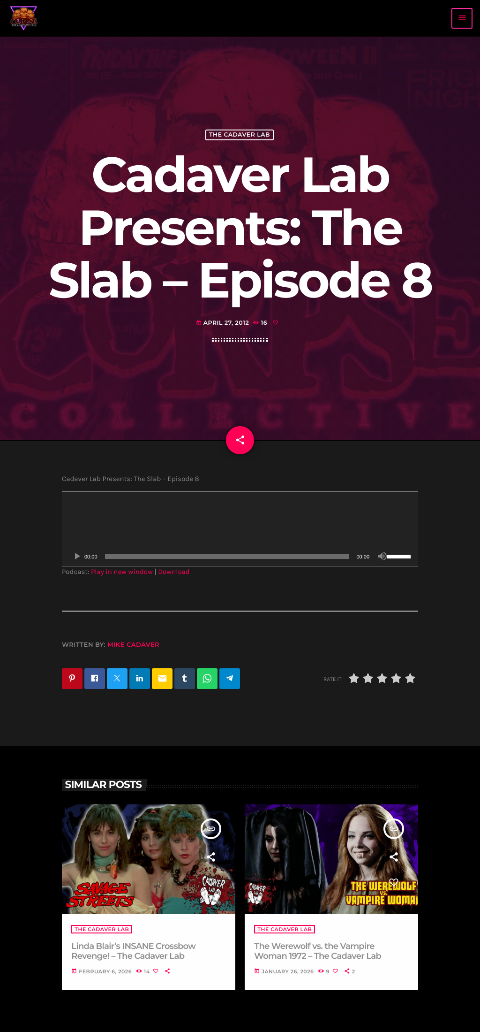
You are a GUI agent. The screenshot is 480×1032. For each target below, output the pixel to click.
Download (174, 571)
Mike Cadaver (133, 645)
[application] (240, 528)
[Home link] (24, 18)
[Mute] (382, 556)
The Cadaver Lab (239, 134)
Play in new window (122, 571)
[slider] (227, 556)
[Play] (77, 556)
